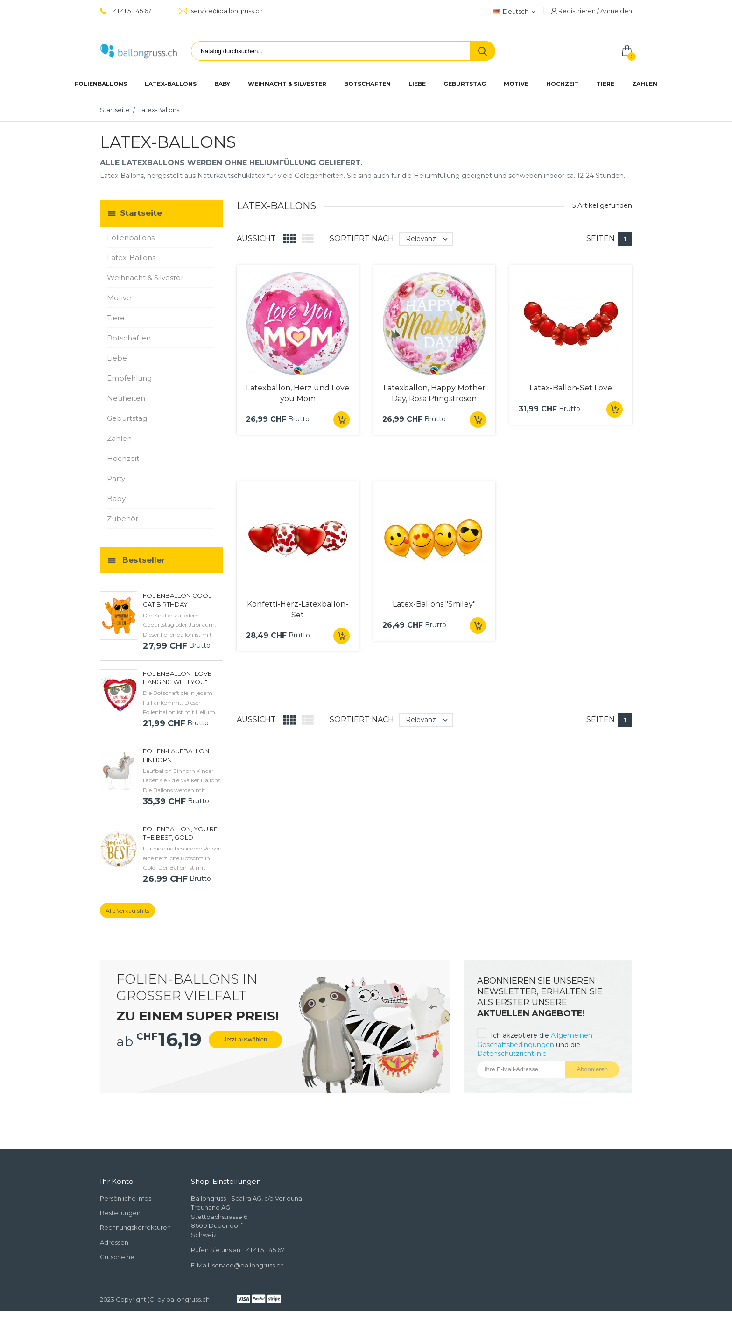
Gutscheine (117, 1256)
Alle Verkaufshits (127, 910)
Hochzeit (562, 83)
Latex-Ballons (171, 83)
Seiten (600, 238)
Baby (222, 83)
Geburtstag (464, 83)
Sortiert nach (362, 238)
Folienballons (101, 83)
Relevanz (429, 239)
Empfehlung (129, 378)
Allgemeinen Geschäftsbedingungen (534, 1040)
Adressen (114, 1242)
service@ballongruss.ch (220, 10)
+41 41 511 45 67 (125, 10)
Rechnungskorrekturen (135, 1227)
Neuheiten (126, 398)
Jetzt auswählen (245, 1039)
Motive (516, 83)
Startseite (141, 213)
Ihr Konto (117, 1181)
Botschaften (367, 83)
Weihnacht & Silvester (287, 83)
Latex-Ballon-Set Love (570, 387)
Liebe (417, 83)
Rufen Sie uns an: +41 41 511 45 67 (237, 1249)
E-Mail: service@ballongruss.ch (237, 1265)
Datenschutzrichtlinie (512, 1053)
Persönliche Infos (125, 1198)
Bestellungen (120, 1213)
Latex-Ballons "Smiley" (434, 604)
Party (116, 478)
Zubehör (122, 518)
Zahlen (644, 83)
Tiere (605, 83)
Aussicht (256, 238)
